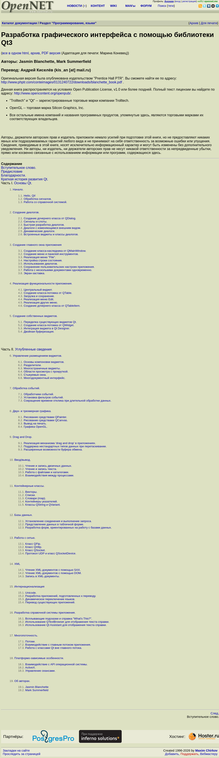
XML (17, 563)
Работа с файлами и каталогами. (47, 472)
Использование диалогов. (41, 263)
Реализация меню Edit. (39, 299)
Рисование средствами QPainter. (45, 417)
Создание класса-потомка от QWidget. (49, 325)
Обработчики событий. (39, 394)
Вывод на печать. (35, 423)
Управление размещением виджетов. (37, 355)
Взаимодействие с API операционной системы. (56, 664)
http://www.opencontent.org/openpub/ (42, 93)
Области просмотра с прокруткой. (46, 371)
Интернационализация (29, 586)
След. (214, 713)
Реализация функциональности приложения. (42, 283)
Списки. (30, 495)
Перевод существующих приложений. (50, 602)
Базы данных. (23, 515)
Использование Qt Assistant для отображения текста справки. (66, 625)
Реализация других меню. (41, 302)
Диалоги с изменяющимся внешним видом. (52, 228)
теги (171, 5)
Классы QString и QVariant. (42, 504)
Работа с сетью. (24, 537)
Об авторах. (22, 681)
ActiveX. (30, 667)
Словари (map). (35, 498)
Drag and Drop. (22, 437)
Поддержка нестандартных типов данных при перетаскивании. (65, 446)
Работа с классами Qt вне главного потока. (53, 647)
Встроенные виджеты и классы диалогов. (51, 234)
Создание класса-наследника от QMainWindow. (55, 250)
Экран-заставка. (34, 273)
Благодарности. (13, 175)
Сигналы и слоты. (35, 221)
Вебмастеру (209, 754)
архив (35, 53)
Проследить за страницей (21, 754)
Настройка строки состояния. (43, 260)
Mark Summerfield (36, 690)
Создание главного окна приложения (37, 244)
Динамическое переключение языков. (50, 599)
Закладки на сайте (16, 750)
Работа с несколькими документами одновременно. (58, 270)
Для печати (209, 23)
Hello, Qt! (30, 195)
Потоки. (30, 641)
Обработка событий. (26, 388)
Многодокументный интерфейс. (44, 378)
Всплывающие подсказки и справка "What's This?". (58, 618)
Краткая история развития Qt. (24, 179)
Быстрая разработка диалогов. (44, 224)
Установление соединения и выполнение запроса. (58, 521)
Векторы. (31, 491)
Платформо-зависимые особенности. (39, 658)
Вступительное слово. (18, 167)
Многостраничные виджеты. (42, 368)
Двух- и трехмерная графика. (32, 411)
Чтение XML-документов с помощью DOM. (53, 573)
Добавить (172, 754)
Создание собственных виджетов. (35, 316)
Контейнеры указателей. (41, 501)
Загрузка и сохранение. (39, 296)
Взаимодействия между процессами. (49, 475)
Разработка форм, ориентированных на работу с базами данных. (68, 527)
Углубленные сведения (33, 349)
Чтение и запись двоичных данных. (48, 465)
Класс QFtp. (33, 543)
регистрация (189, 1)
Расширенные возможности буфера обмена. (53, 449)
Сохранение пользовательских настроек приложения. (59, 266)
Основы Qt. (23, 183)
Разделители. (32, 365)
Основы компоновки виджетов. (44, 362)
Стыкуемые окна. (35, 374)
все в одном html (15, 53)
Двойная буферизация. (39, 331)
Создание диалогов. (26, 212)
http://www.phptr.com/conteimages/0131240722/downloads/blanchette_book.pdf (61, 82)
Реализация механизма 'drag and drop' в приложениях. (60, 443)
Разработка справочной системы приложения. (44, 612)
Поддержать (190, 754)
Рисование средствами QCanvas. (46, 420)
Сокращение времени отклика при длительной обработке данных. (67, 400)
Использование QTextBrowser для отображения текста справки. (67, 621)
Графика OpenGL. (35, 426)
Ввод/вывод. (22, 459)
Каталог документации (19, 23)
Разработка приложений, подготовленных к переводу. (60, 596)
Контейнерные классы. (29, 485)
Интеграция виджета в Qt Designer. (47, 328)
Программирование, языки (74, 23)
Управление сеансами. (40, 670)
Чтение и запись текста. (41, 469)
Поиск (162, 5)
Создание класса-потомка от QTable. (48, 292)
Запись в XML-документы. (42, 576)
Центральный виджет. (38, 289)
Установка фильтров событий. (44, 397)
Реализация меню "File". (40, 257)
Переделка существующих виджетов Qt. (50, 322)
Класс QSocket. (35, 550)
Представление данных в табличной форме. (54, 524)
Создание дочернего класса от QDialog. (50, 218)
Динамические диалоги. (39, 231)
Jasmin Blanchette (36, 687)
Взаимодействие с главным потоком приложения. (58, 644)
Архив (194, 23)
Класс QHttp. (33, 547)
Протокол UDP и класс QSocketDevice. (50, 553)
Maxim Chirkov (206, 750)
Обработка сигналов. (38, 198)
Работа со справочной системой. (45, 202)
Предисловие (11, 171)
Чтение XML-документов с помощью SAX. (52, 569)
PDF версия (51, 53)
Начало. (18, 189)
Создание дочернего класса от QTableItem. (52, 305)
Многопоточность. (26, 635)
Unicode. (30, 592)
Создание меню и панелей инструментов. (51, 254)
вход (177, 1)
